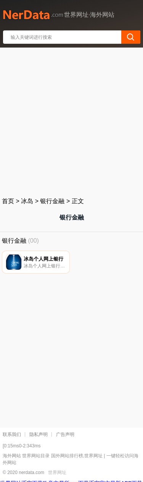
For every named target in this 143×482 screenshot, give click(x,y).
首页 (8, 201)
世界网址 (57, 472)
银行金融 (52, 201)
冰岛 (27, 201)
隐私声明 (38, 434)
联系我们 (12, 434)
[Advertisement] (71, 120)
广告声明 (65, 434)
